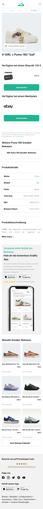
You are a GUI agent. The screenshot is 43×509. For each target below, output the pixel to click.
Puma (20, 10)
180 (27, 10)
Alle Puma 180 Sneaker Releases (21, 154)
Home (4, 10)
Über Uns (17, 499)
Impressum (6, 499)
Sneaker (12, 10)
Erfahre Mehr (20, 136)
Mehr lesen (8, 236)
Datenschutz (29, 499)
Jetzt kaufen (21, 87)
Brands (5, 496)
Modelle (13, 496)
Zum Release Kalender (21, 443)
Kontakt (5, 502)
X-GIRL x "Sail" (36, 10)
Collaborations (25, 496)
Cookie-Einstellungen (20, 502)
